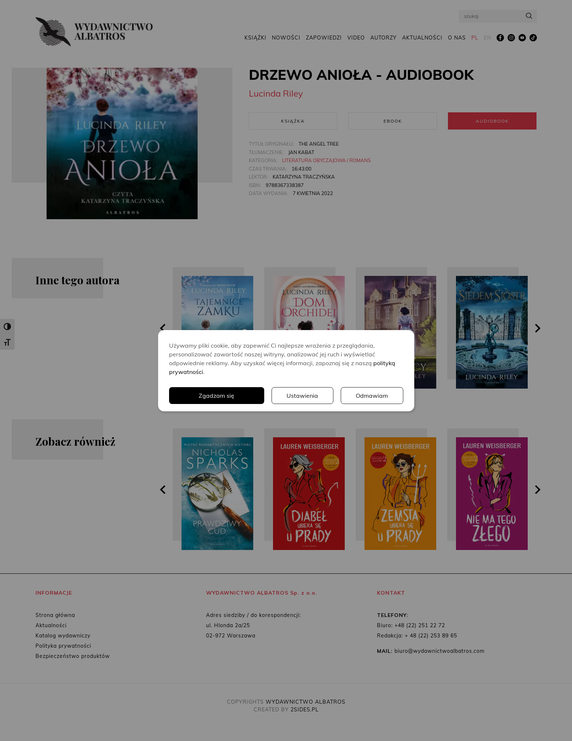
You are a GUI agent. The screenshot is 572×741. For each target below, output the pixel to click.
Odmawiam (372, 395)
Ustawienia (302, 395)
